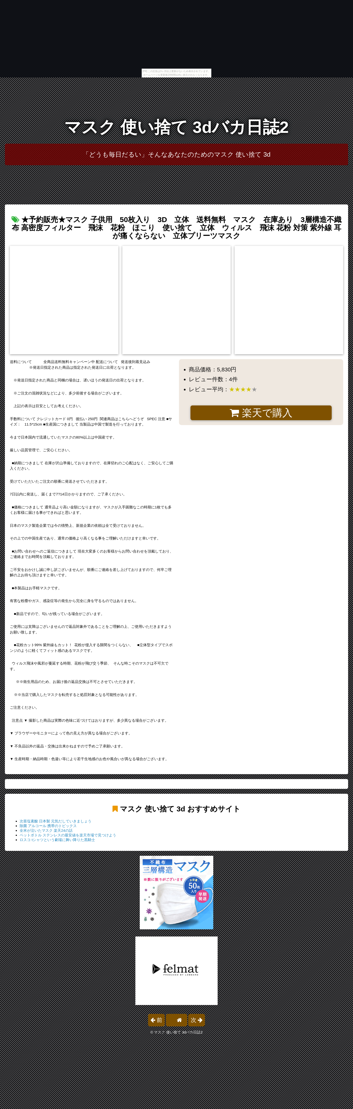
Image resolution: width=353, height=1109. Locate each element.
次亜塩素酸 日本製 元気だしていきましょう (55, 821)
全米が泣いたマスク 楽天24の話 (46, 830)
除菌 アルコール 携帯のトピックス (48, 826)
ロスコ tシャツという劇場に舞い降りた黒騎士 (57, 840)
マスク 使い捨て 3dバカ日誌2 (176, 127)
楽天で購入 (261, 412)
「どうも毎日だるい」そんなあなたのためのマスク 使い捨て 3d (177, 154)
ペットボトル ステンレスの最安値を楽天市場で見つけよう (68, 835)
